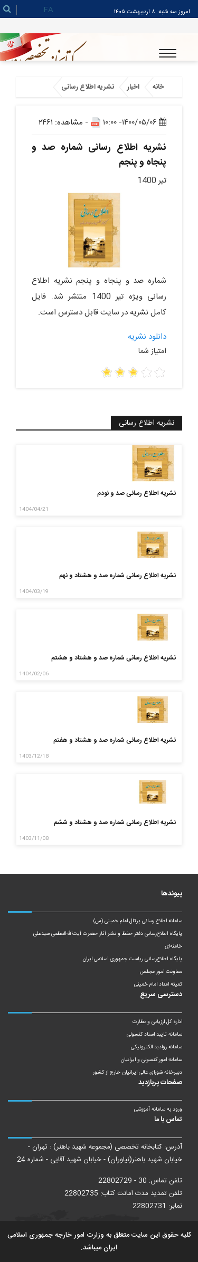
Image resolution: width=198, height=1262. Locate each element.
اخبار (133, 87)
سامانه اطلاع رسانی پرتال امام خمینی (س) (137, 921)
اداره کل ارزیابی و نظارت (157, 1022)
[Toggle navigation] (167, 53)
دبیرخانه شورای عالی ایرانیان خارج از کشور (137, 1072)
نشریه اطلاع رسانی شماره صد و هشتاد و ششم (115, 822)
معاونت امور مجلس (161, 972)
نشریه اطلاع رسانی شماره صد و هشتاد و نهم (117, 575)
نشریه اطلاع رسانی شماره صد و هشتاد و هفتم (114, 740)
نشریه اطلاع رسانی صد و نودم (136, 493)
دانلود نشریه (147, 336)
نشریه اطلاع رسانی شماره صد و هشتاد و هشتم (113, 658)
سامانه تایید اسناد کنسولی (154, 1034)
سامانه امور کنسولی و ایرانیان (151, 1060)
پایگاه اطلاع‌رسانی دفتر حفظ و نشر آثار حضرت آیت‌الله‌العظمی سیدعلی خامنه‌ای (107, 940)
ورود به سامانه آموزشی (158, 1109)
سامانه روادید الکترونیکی (156, 1047)
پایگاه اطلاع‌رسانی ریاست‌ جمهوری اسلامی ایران (132, 959)
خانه (158, 87)
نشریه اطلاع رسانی (87, 87)
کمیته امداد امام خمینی (158, 984)
